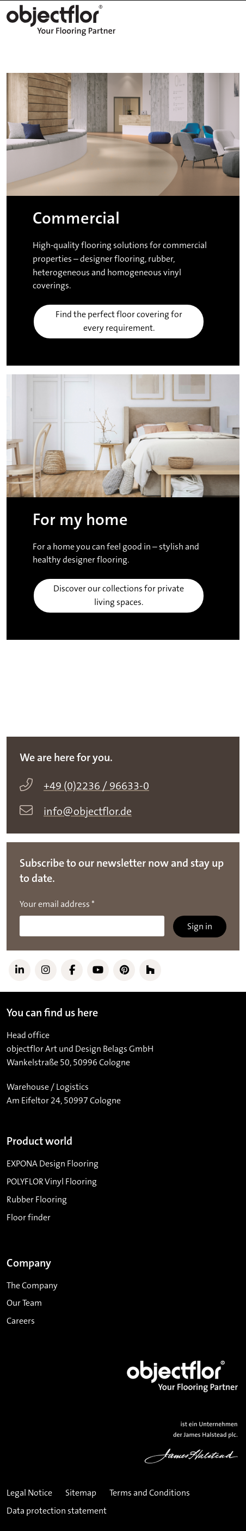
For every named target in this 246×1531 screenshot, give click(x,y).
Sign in (199, 926)
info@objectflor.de (88, 812)
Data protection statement (57, 1511)
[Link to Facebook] (72, 970)
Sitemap (80, 1493)
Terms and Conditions (149, 1493)
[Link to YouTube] (98, 970)
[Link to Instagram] (46, 970)
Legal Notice (29, 1493)
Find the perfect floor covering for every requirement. (119, 321)
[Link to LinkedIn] (19, 970)
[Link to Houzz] (150, 970)
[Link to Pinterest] (124, 970)
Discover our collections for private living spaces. (118, 595)
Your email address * (57, 904)
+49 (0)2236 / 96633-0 (96, 786)
